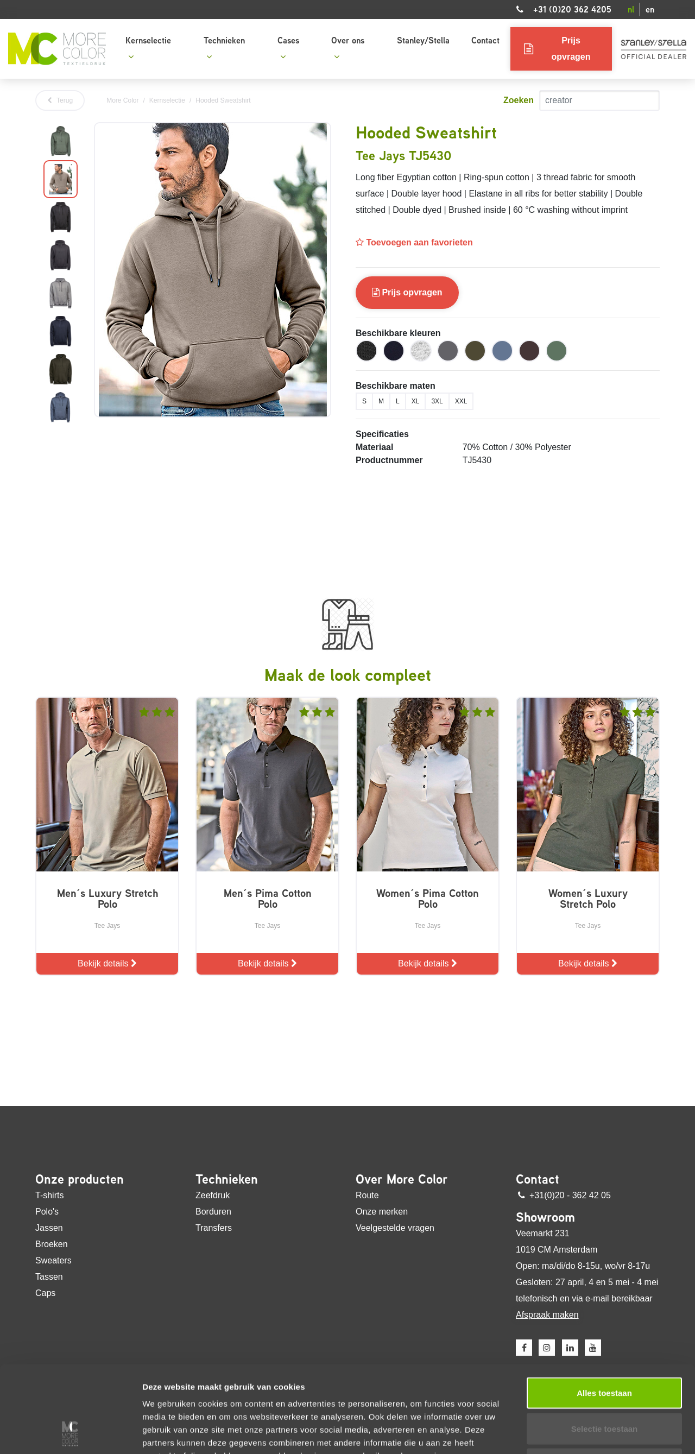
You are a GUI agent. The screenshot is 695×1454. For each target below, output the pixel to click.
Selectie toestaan (604, 1347)
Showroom (545, 1217)
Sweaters (53, 1260)
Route (367, 1195)
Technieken (224, 47)
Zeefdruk (212, 1195)
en (650, 9)
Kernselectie (148, 47)
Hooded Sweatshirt (222, 100)
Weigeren (604, 1382)
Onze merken (382, 1211)
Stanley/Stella (423, 40)
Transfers (213, 1227)
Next (85, 274)
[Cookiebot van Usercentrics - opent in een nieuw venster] (70, 1433)
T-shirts (49, 1195)
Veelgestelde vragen (395, 1227)
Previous (35, 274)
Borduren (213, 1211)
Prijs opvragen (407, 292)
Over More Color (402, 1179)
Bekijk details (107, 963)
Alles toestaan (604, 1311)
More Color (122, 100)
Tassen (49, 1276)
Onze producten (79, 1179)
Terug (60, 100)
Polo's (47, 1211)
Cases (288, 47)
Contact (485, 40)
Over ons (347, 47)
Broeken (51, 1244)
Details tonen (586, 1432)
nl (631, 9)
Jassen (49, 1227)
